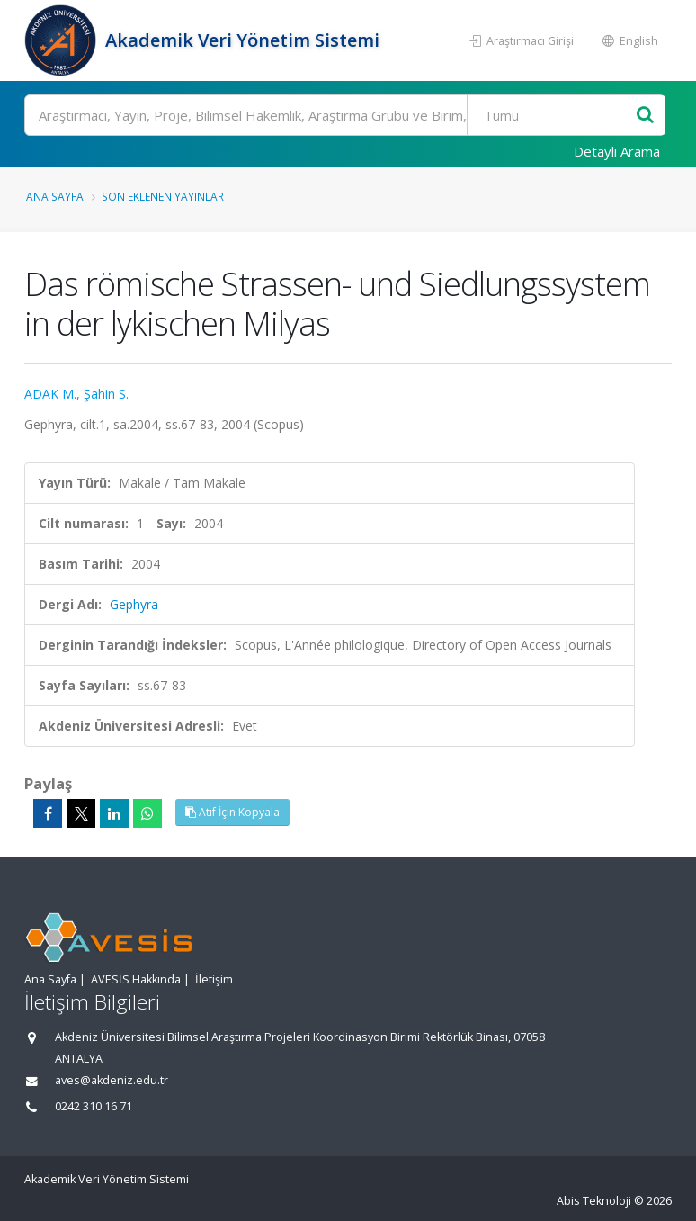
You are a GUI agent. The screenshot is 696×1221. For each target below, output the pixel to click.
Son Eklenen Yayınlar (163, 196)
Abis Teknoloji (594, 1200)
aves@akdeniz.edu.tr (111, 1080)
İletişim (214, 979)
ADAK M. (50, 393)
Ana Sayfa (55, 196)
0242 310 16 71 (93, 1106)
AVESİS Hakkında (136, 979)
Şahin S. (106, 393)
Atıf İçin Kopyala (232, 812)
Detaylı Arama (617, 151)
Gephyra (134, 604)
